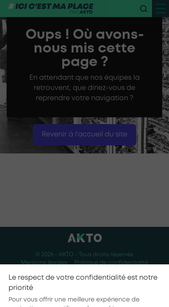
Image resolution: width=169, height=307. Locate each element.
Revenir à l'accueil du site (84, 134)
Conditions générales (84, 271)
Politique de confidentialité (111, 263)
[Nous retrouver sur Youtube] (102, 287)
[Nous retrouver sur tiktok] (66, 287)
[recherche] (143, 8)
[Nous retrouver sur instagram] (84, 287)
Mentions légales (44, 263)
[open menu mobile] (160, 8)
